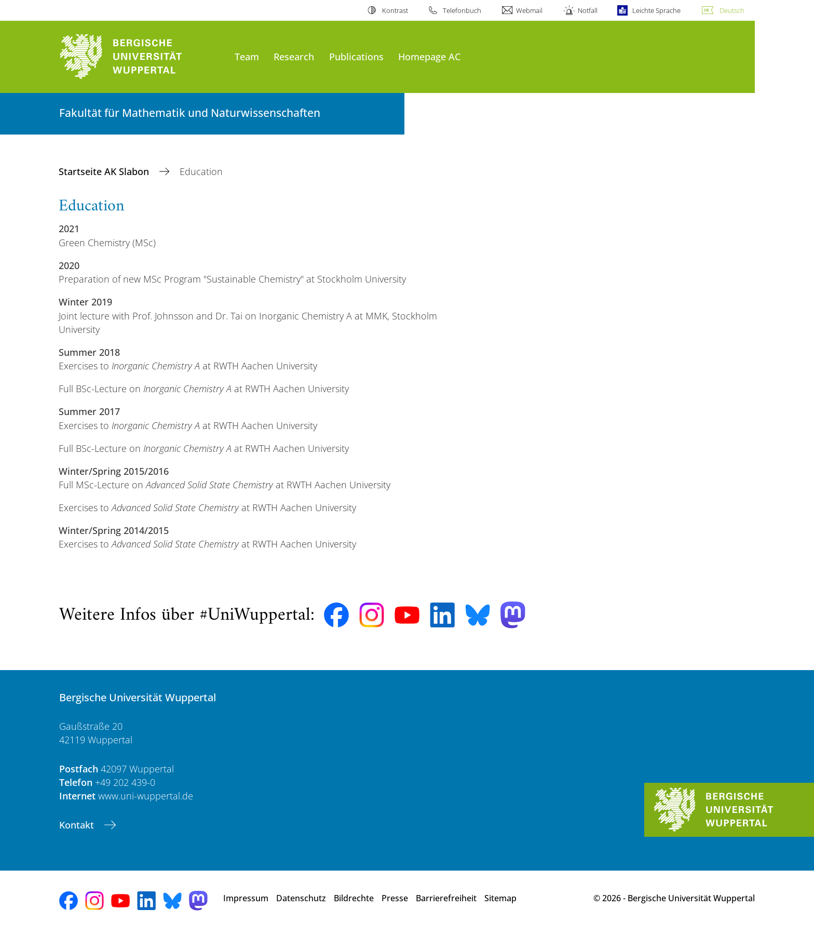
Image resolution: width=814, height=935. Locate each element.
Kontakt (78, 825)
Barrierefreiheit (446, 898)
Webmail (529, 10)
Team (247, 56)
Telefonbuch (462, 10)
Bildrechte (354, 898)
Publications (356, 56)
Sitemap (500, 898)
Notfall (588, 10)
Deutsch (732, 10)
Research (294, 56)
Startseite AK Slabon (105, 171)
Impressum (245, 898)
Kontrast (395, 10)
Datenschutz (301, 898)
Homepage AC (429, 56)
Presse (395, 898)
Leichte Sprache (656, 10)
